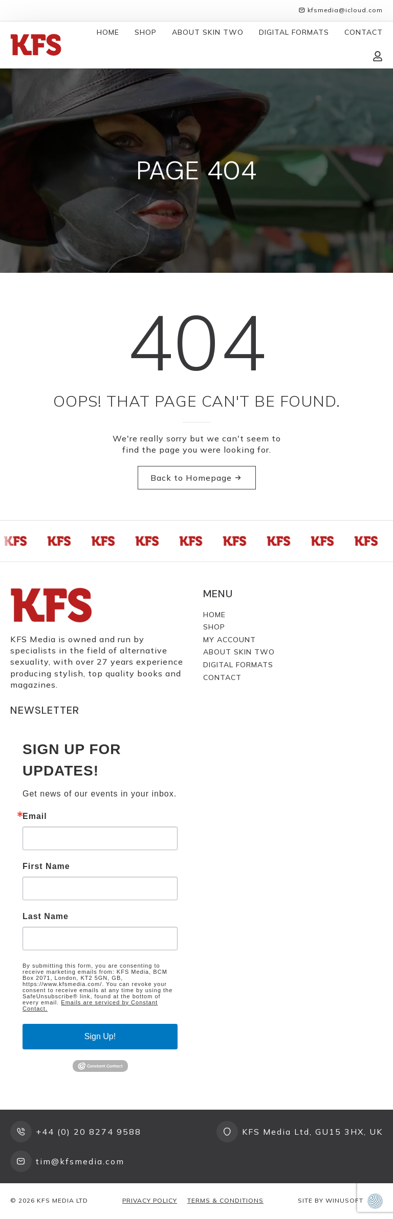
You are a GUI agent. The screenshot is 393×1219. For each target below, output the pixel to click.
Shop (146, 32)
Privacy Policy (149, 1200)
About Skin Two (208, 32)
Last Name (46, 916)
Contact (363, 32)
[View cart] (352, 56)
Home (108, 32)
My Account (229, 639)
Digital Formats (294, 32)
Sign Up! (100, 1036)
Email (35, 816)
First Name (46, 866)
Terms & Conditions (225, 1200)
